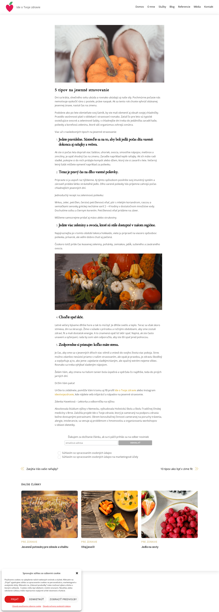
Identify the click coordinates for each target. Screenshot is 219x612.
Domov (140, 6)
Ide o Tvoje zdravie (125, 390)
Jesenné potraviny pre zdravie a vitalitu (44, 547)
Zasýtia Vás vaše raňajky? (42, 469)
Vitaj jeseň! (88, 547)
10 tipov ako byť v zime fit (176, 469)
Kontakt (208, 6)
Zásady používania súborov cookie (26, 606)
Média (197, 6)
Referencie (184, 6)
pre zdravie (29, 541)
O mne (151, 6)
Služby (162, 6)
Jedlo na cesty (149, 547)
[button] (76, 573)
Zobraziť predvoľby (63, 599)
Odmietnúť (36, 599)
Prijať (15, 599)
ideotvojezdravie (64, 394)
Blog (172, 6)
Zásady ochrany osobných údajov (57, 606)
